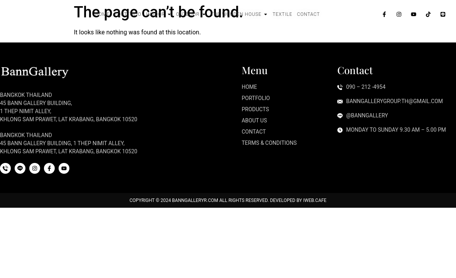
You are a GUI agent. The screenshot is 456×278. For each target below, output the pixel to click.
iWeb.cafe (314, 200)
